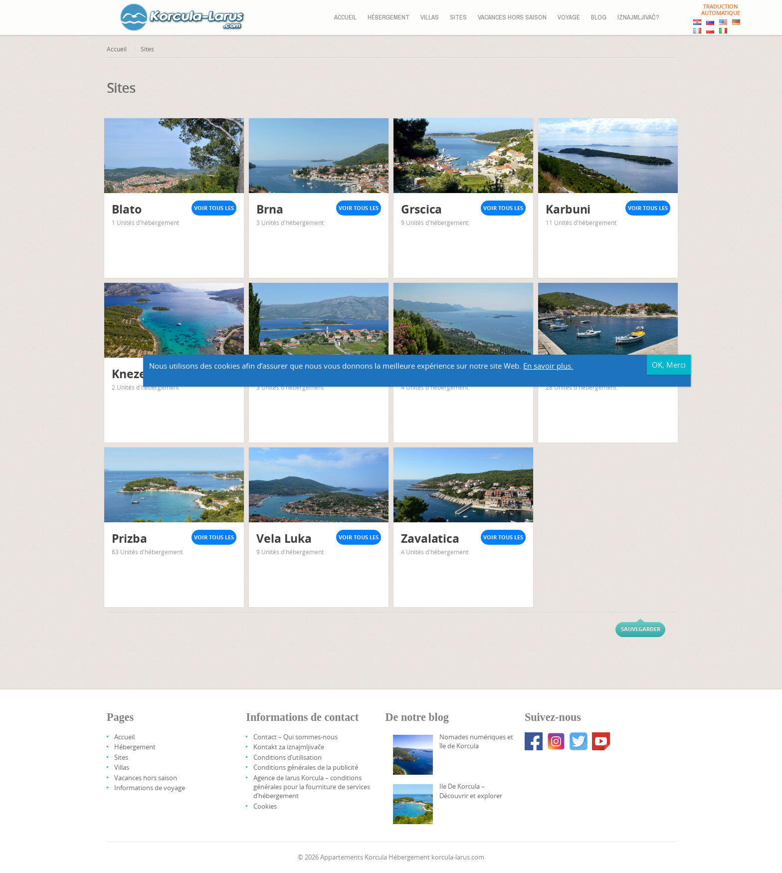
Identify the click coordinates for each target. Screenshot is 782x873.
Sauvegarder (640, 629)
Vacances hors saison (512, 17)
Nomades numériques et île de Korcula (476, 741)
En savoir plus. (724, 549)
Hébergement (388, 17)
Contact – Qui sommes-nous (295, 736)
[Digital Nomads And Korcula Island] (413, 755)
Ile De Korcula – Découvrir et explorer (470, 791)
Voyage (569, 17)
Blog (598, 17)
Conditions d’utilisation (287, 757)
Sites (458, 17)
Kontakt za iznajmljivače (288, 746)
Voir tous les (214, 208)
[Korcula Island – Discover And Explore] (413, 804)
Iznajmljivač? (638, 17)
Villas (429, 17)
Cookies (265, 806)
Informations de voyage (149, 787)
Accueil (345, 17)
